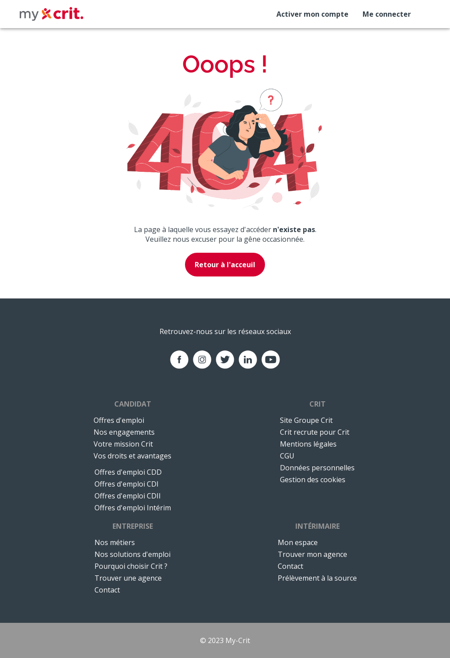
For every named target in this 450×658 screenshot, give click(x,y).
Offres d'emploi (119, 420)
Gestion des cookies (312, 479)
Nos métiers (114, 542)
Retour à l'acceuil (225, 264)
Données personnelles (317, 468)
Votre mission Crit (123, 444)
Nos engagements (124, 432)
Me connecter (387, 14)
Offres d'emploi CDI (126, 484)
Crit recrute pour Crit (314, 432)
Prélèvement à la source (317, 578)
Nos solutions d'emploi (132, 554)
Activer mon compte (312, 14)
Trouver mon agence (312, 554)
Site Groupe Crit (306, 420)
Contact (107, 590)
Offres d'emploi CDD (128, 472)
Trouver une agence (128, 578)
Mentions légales (308, 444)
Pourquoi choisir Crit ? (130, 566)
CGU (287, 456)
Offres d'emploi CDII (127, 496)
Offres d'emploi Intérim (132, 508)
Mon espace (298, 542)
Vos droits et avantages (132, 456)
